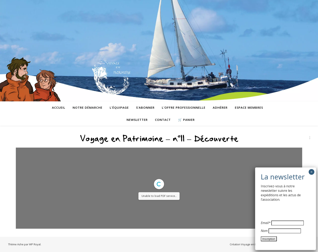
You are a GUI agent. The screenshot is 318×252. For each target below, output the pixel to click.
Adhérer (220, 107)
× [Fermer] (311, 172)
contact (163, 120)
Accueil (58, 107)
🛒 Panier (186, 120)
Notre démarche (87, 107)
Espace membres (249, 107)
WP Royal (35, 244)
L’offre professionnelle (183, 107)
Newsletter (137, 120)
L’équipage (119, 107)
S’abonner (145, 107)
